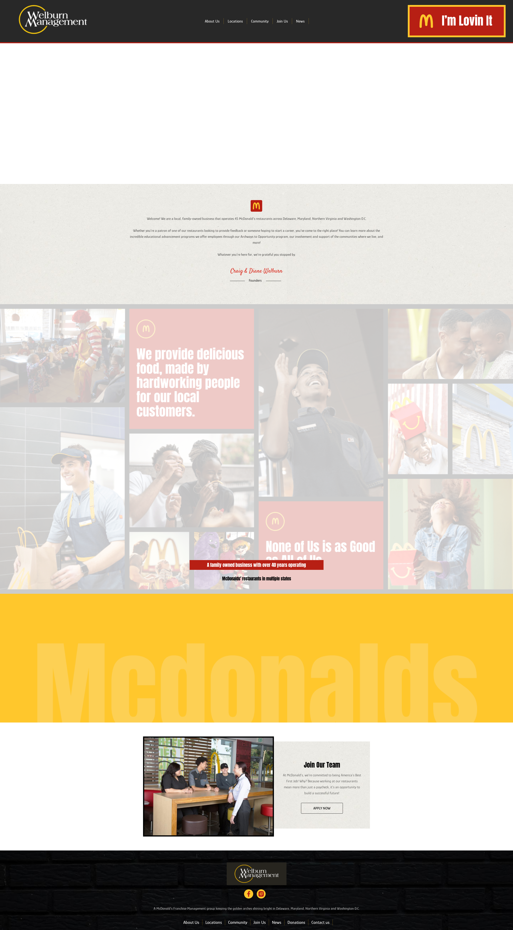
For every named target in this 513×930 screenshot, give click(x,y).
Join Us (282, 21)
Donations (296, 922)
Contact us (320, 922)
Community (260, 21)
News (300, 21)
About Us (212, 21)
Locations (235, 21)
